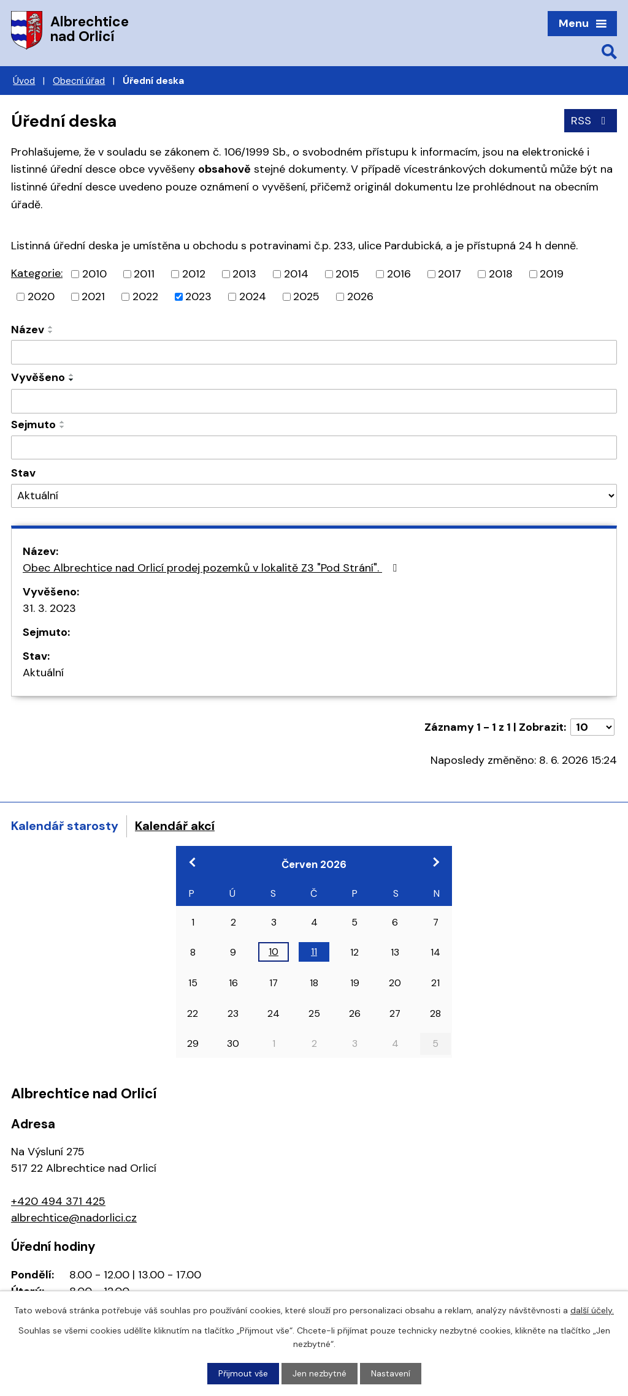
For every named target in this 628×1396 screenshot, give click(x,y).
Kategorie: (37, 273)
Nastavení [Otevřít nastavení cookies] (390, 1373)
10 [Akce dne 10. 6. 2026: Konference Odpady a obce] (273, 951)
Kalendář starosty (64, 826)
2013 (244, 273)
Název (27, 329)
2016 (399, 273)
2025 (306, 296)
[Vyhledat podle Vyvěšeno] (314, 401)
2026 (360, 296)
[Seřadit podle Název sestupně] (51, 332)
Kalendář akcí (175, 826)
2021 (93, 296)
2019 (552, 273)
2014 (296, 273)
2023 (198, 296)
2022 (145, 296)
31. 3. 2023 (49, 608)
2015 (347, 273)
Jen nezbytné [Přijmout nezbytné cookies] (320, 1373)
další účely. (592, 1310)
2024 (252, 296)
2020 (41, 296)
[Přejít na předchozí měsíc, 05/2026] (192, 862)
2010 (94, 273)
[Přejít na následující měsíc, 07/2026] (435, 862)
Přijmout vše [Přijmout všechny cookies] (243, 1373)
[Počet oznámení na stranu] (592, 727)
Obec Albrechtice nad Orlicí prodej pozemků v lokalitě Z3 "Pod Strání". (212, 567)
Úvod (24, 81)
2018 (501, 273)
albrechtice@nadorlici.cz (74, 1217)
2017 (449, 273)
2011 (144, 273)
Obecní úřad (79, 81)
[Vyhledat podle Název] (314, 352)
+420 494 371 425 (58, 1201)
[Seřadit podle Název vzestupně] (51, 327)
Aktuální (43, 672)
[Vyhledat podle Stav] (314, 496)
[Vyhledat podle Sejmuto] (314, 448)
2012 (193, 273)
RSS (591, 120)
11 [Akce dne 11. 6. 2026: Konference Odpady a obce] (314, 951)
